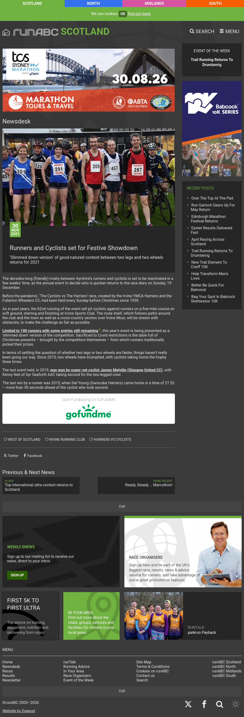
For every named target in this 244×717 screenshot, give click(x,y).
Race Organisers (77, 675)
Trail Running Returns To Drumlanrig (212, 253)
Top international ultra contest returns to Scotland (41, 485)
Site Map (143, 662)
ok (123, 14)
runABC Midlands (227, 671)
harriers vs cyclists (110, 439)
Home (7, 662)
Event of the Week (78, 680)
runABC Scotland (226, 662)
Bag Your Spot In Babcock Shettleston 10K (213, 298)
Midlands (154, 3)
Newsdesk (11, 666)
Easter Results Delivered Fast (211, 230)
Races (7, 671)
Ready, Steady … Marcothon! (136, 483)
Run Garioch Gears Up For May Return (213, 207)
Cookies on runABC (152, 671)
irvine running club (65, 439)
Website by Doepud (18, 711)
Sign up (17, 575)
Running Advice (76, 666)
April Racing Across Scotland (207, 241)
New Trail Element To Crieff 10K (209, 264)
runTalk (69, 662)
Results (8, 675)
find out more (139, 13)
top (122, 507)
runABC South (224, 675)
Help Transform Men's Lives (209, 276)
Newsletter (11, 680)
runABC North (224, 666)
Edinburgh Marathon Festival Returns (208, 218)
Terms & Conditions (153, 666)
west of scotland (22, 439)
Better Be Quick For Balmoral (207, 287)
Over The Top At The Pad (212, 198)
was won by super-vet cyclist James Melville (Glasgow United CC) (106, 370)
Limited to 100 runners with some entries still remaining (50, 330)
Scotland (32, 3)
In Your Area (73, 671)
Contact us (145, 675)
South (215, 3)
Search (142, 680)
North (93, 3)
